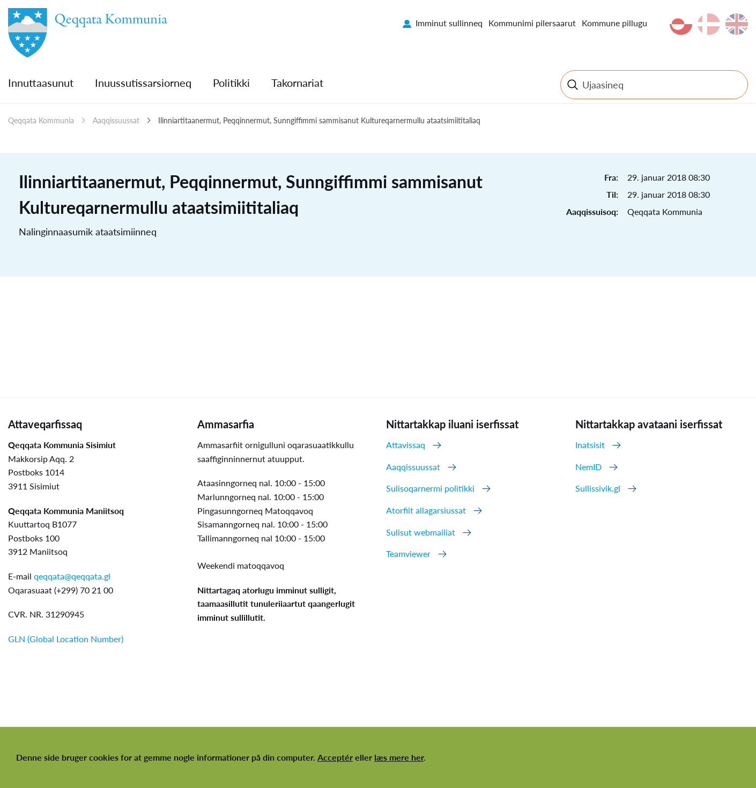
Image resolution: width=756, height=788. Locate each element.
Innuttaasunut (40, 82)
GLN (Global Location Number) (65, 639)
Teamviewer (408, 553)
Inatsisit (590, 445)
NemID (588, 467)
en (736, 24)
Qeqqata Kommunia (41, 120)
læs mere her (399, 757)
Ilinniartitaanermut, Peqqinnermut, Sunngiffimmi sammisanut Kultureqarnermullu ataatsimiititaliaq (319, 120)
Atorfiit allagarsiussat (426, 510)
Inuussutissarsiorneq (143, 82)
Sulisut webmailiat (420, 532)
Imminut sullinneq (449, 23)
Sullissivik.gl (597, 488)
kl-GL (681, 24)
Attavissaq (405, 445)
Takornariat (297, 82)
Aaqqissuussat (116, 120)
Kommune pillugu (614, 23)
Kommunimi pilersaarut (532, 23)
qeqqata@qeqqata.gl (72, 576)
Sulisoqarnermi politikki (430, 488)
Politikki (231, 82)
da (709, 24)
